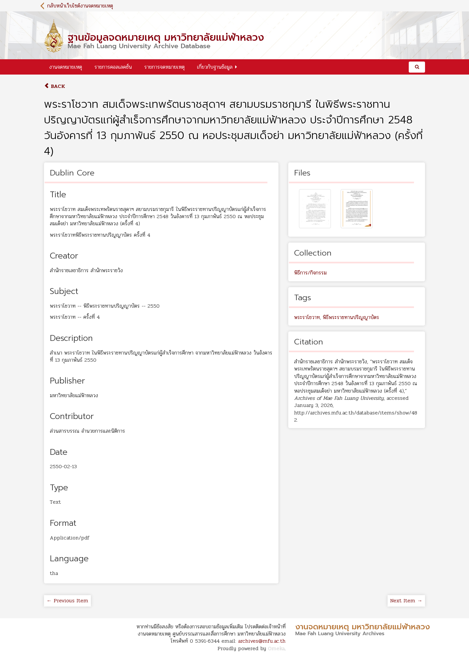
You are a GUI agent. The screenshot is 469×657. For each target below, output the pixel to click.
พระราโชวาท (307, 317)
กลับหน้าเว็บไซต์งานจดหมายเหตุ (80, 6)
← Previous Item (67, 600)
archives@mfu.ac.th (262, 641)
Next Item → (406, 600)
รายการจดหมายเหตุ (164, 67)
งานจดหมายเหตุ (65, 67)
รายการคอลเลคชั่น (113, 67)
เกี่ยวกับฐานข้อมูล (215, 67)
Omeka (276, 648)
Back (54, 86)
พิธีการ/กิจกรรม (310, 273)
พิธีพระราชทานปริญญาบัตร (351, 317)
